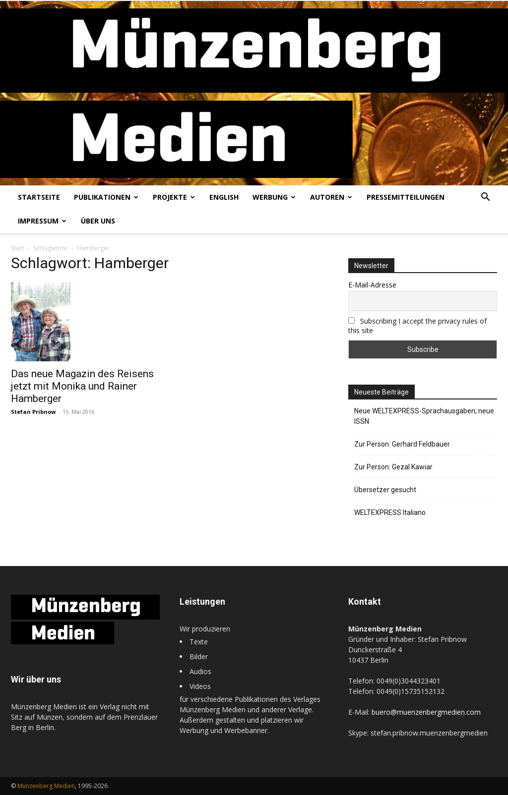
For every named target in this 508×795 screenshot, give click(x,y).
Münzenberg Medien (46, 786)
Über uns (98, 221)
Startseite (39, 197)
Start (17, 248)
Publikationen (106, 197)
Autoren (331, 197)
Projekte (174, 197)
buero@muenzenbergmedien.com (426, 712)
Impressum (42, 221)
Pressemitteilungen (405, 197)
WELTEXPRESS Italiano (390, 512)
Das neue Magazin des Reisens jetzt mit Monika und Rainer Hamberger (82, 386)
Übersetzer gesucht (385, 490)
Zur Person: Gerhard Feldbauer (402, 444)
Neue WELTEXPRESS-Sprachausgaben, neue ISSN (424, 416)
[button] (485, 198)
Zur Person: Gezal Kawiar (393, 467)
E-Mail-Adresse (372, 284)
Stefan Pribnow (33, 411)
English (224, 197)
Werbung (274, 197)
